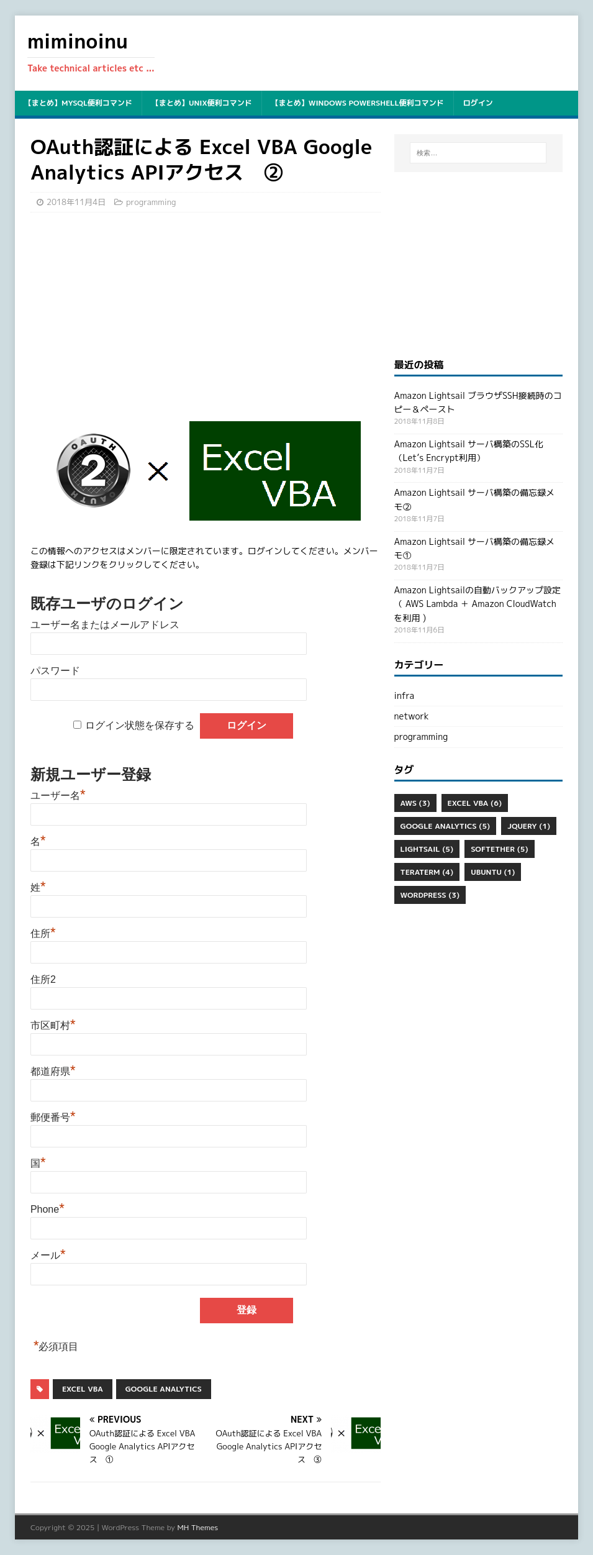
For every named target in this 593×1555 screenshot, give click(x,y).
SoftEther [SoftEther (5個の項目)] (499, 849)
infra (404, 695)
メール (48, 1255)
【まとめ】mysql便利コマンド (78, 103)
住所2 (43, 979)
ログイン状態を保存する (139, 725)
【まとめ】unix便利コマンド (202, 103)
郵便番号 (53, 1117)
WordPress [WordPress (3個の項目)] (430, 895)
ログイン (478, 103)
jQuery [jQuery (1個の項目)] (528, 826)
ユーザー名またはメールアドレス (104, 624)
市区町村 (53, 1025)
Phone (47, 1209)
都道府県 (53, 1071)
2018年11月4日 (76, 201)
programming (151, 201)
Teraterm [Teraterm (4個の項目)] (427, 872)
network (411, 716)
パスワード (55, 670)
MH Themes (197, 1527)
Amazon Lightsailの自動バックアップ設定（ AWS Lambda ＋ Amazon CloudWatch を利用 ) (477, 604)
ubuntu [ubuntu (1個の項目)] (493, 872)
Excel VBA (82, 1389)
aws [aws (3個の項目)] (415, 803)
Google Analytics (163, 1389)
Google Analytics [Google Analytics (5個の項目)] (446, 826)
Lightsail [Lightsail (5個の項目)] (427, 849)
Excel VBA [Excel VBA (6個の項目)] (475, 803)
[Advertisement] (205, 312)
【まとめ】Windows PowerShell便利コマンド (357, 103)
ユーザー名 (58, 795)
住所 (43, 933)
